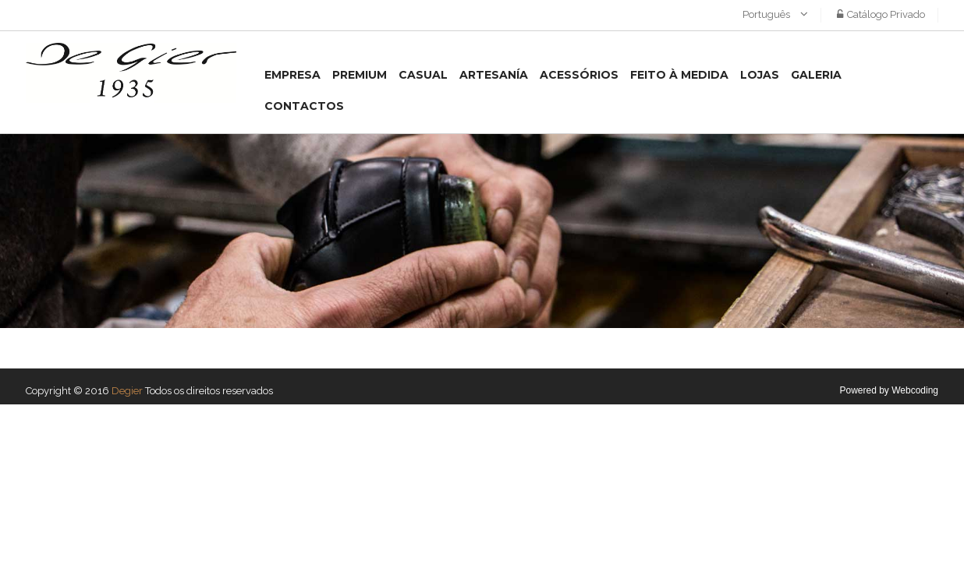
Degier (127, 391)
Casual (423, 75)
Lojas (759, 75)
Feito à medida (679, 75)
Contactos (304, 106)
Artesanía (493, 75)
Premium (359, 75)
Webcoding (914, 390)
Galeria (816, 75)
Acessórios (579, 75)
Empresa (292, 75)
